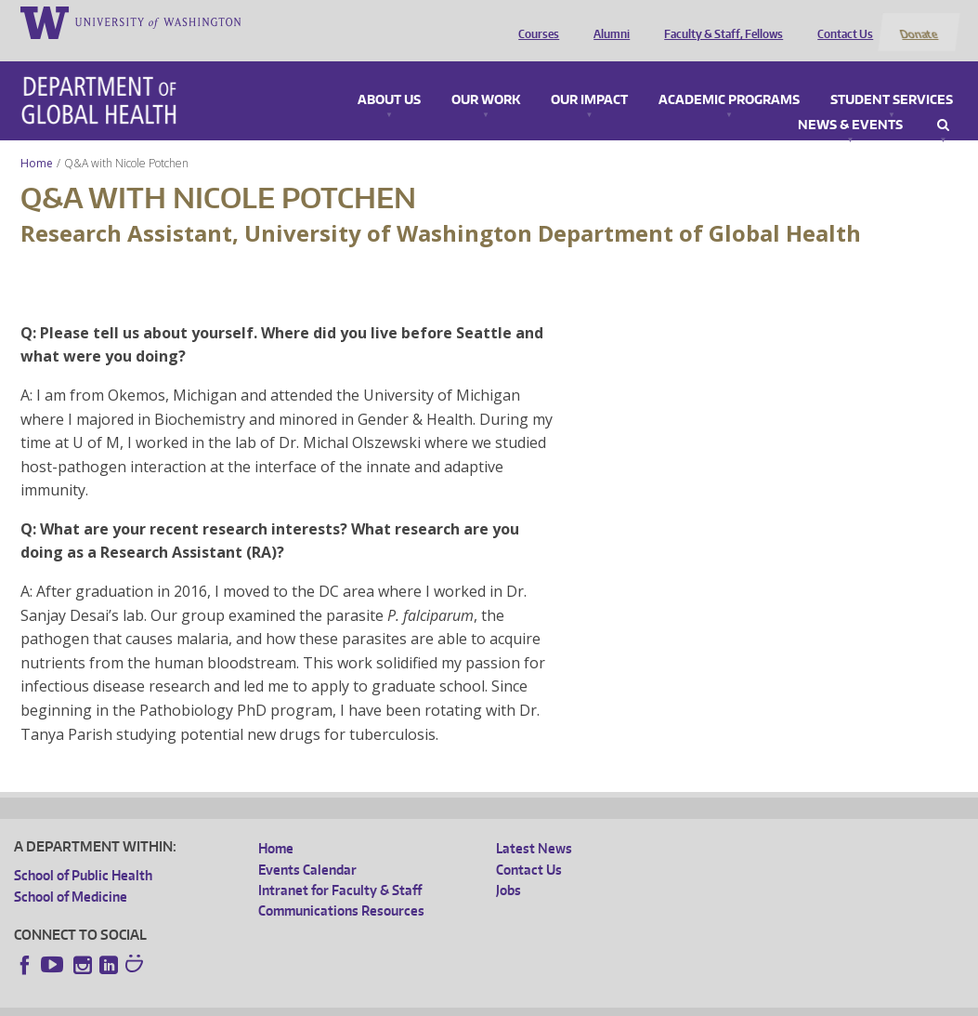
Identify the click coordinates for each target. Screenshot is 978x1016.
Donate (918, 21)
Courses (535, 21)
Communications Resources (341, 889)
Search (943, 103)
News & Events (850, 103)
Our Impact (589, 78)
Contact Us (841, 21)
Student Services (891, 78)
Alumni (608, 21)
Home (36, 141)
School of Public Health (83, 854)
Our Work (485, 78)
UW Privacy (260, 1001)
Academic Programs (729, 78)
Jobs (508, 868)
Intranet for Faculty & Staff (340, 868)
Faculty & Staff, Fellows (719, 21)
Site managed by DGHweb (446, 1001)
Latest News (534, 827)
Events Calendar (307, 847)
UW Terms (335, 1001)
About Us (389, 78)
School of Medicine (70, 874)
